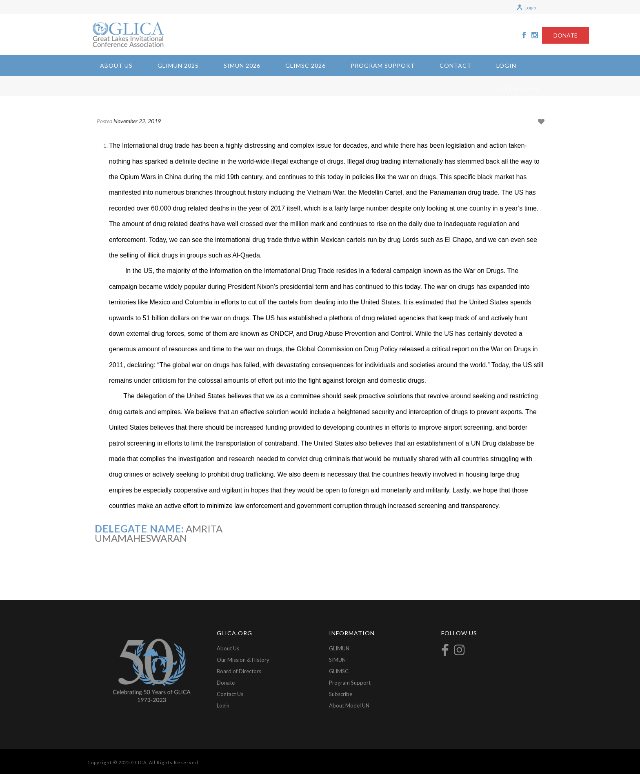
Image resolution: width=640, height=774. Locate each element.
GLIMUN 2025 (178, 65)
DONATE (565, 35)
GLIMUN (339, 648)
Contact (455, 65)
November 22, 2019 (137, 121)
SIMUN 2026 (242, 65)
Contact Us (230, 694)
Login (526, 7)
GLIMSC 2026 (305, 65)
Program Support (383, 65)
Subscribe (340, 694)
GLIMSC (339, 671)
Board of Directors (239, 671)
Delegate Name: (139, 528)
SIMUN (337, 659)
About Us (116, 65)
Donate (226, 682)
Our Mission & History (243, 659)
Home (500, 88)
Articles (524, 88)
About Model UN (349, 705)
